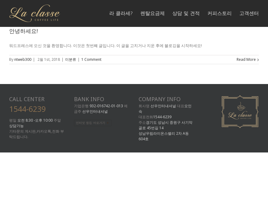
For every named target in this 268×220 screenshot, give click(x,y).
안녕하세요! (23, 31)
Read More (246, 59)
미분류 (70, 59)
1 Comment (91, 59)
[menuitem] (124, 13)
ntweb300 (22, 59)
